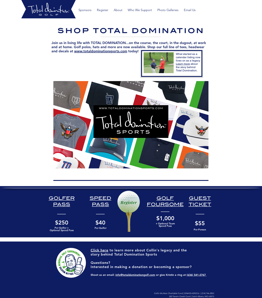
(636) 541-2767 (197, 275)
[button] (168, 10)
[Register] (129, 202)
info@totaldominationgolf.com (135, 275)
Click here (99, 250)
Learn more (183, 63)
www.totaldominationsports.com (100, 51)
